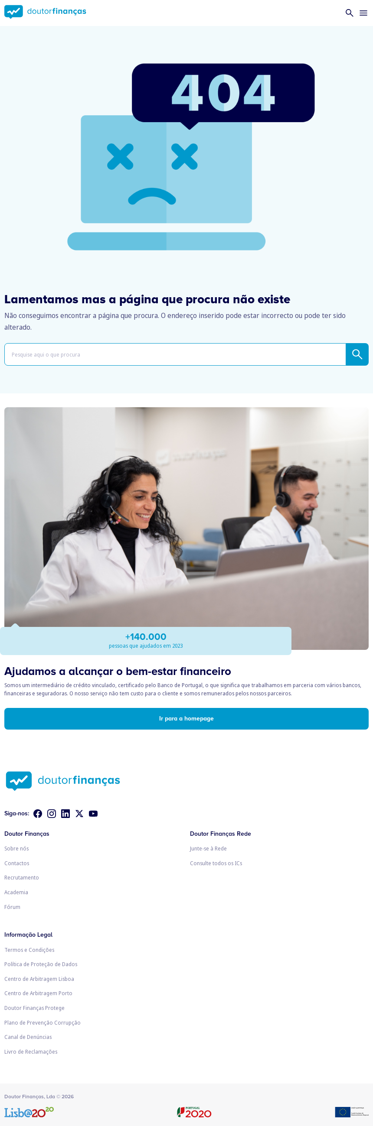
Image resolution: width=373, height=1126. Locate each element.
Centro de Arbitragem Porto (38, 993)
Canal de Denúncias (28, 1037)
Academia (16, 892)
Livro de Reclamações (30, 1051)
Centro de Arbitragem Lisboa (39, 979)
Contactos (16, 863)
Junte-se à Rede (208, 848)
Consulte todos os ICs (216, 863)
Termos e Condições (29, 950)
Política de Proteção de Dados (40, 964)
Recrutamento (21, 877)
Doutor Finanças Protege (34, 1008)
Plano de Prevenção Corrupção (42, 1022)
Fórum (12, 907)
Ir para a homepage (186, 718)
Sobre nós (16, 848)
